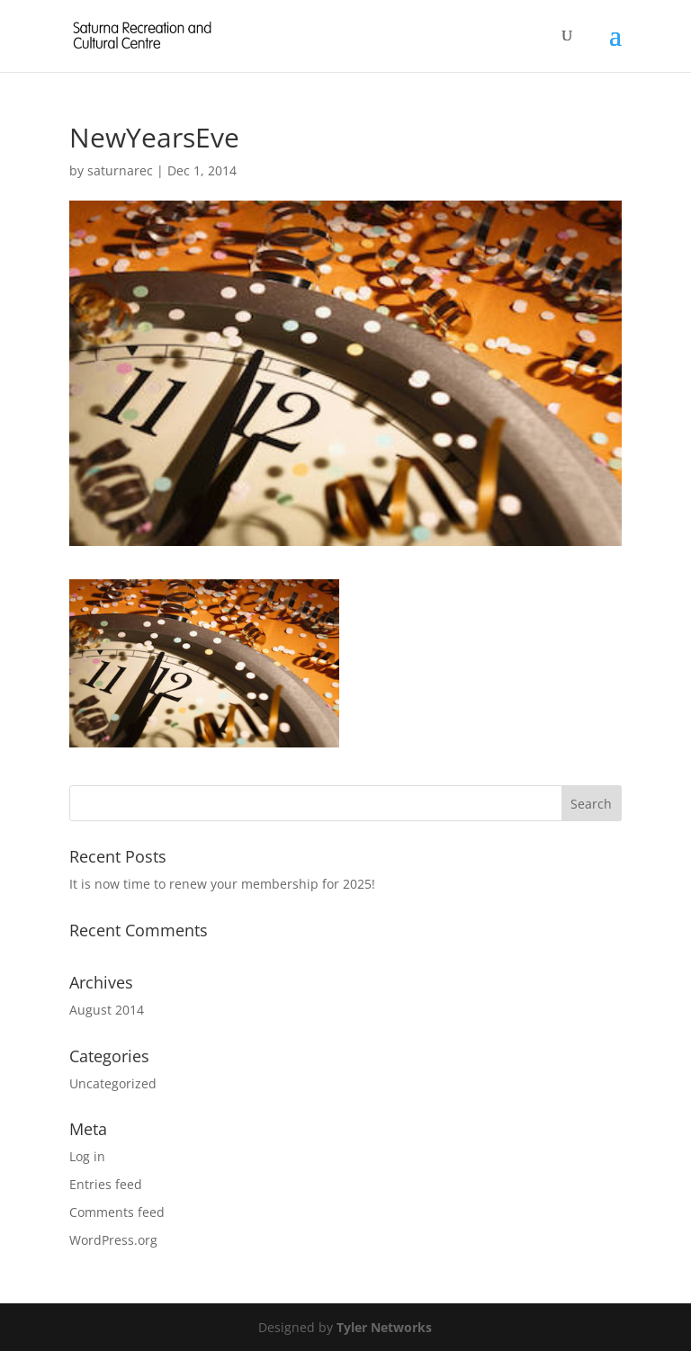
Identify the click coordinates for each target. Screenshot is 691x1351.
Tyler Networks (384, 1327)
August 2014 (106, 1009)
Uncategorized (113, 1083)
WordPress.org (113, 1239)
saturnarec (120, 170)
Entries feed (105, 1184)
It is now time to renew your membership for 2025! (222, 883)
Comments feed (117, 1212)
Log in (87, 1156)
